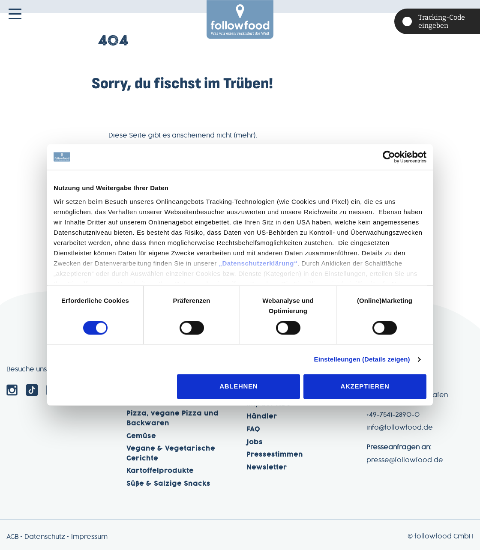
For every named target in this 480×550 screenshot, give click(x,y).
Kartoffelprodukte (160, 471)
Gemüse (141, 436)
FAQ (253, 430)
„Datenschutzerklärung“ (258, 263)
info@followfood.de (399, 428)
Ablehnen (238, 386)
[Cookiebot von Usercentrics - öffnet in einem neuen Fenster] (388, 156)
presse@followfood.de (404, 460)
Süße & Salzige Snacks (168, 484)
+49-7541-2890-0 (393, 415)
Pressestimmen (274, 455)
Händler (261, 417)
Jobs (254, 442)
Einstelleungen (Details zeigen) (362, 359)
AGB (12, 537)
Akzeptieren (364, 386)
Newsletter (266, 468)
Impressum (89, 537)
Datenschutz (44, 537)
